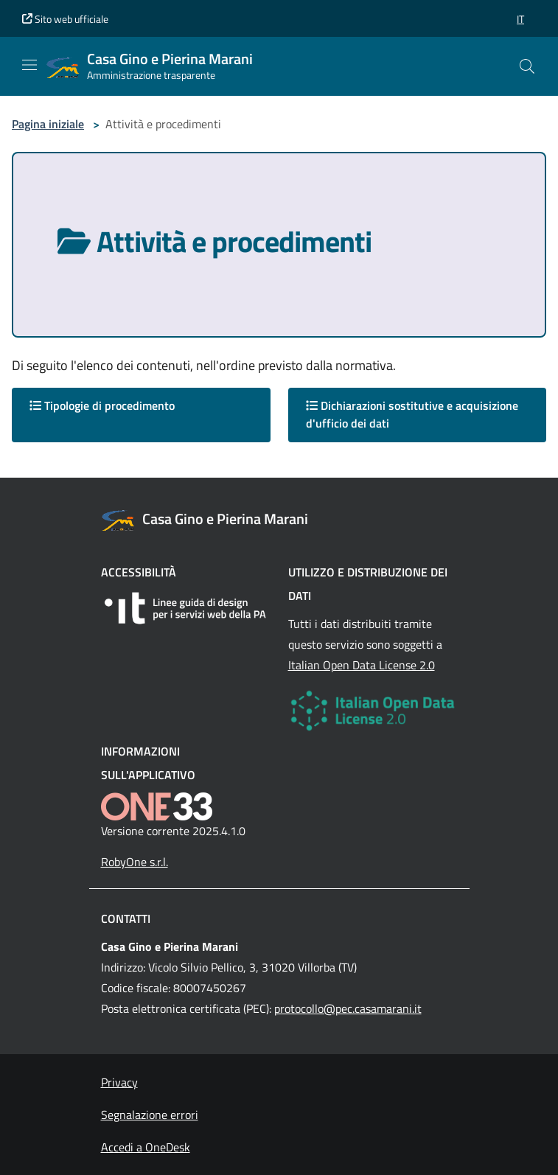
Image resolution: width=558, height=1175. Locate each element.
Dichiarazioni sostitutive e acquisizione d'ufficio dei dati (412, 414)
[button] (520, 18)
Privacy (119, 1082)
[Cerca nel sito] (527, 66)
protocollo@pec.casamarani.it (348, 1008)
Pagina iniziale (48, 124)
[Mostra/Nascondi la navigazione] (29, 65)
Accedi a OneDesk (145, 1147)
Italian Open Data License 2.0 (361, 665)
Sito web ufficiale (65, 19)
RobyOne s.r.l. (134, 862)
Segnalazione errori (149, 1114)
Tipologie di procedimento (102, 405)
